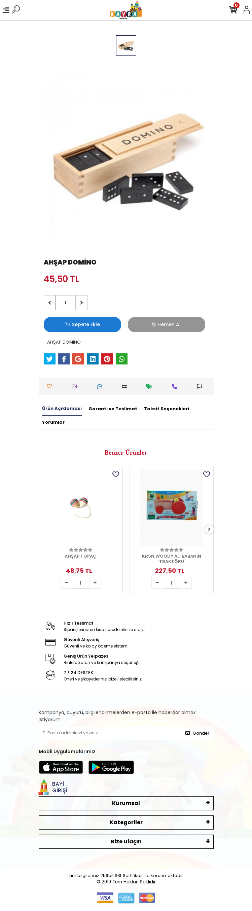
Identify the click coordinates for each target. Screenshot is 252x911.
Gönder (197, 733)
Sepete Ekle (82, 324)
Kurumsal (126, 803)
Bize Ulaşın (126, 841)
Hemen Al (166, 324)
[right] (209, 529)
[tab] (62, 409)
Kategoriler (126, 822)
